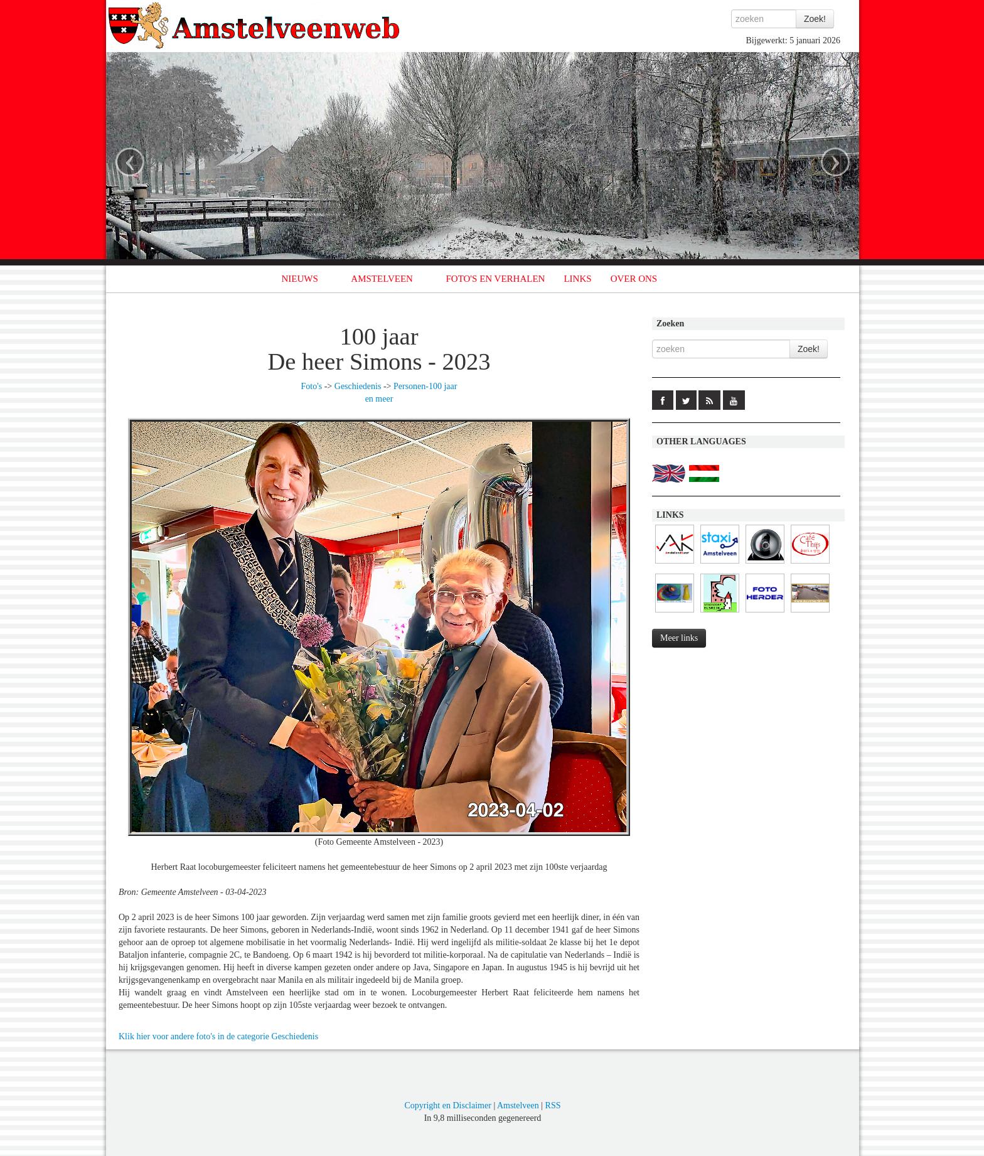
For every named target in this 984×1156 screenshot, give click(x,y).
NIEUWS (300, 279)
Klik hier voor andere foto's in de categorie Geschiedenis (218, 1036)
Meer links (679, 638)
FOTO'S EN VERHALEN (495, 279)
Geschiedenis (358, 386)
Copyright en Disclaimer (447, 1105)
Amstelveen (518, 1105)
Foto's (312, 386)
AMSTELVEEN (382, 279)
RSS (553, 1105)
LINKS (577, 279)
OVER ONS (634, 279)
